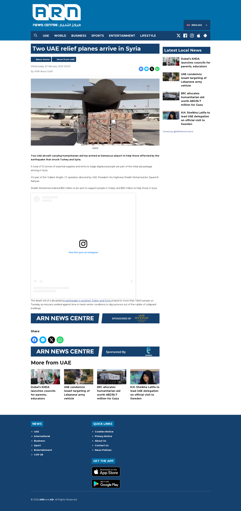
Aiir (52, 499)
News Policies (103, 450)
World (60, 35)
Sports (97, 35)
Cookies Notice (104, 431)
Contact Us (102, 445)
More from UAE (66, 59)
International (42, 436)
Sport (37, 445)
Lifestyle (148, 35)
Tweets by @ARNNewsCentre (178, 131)
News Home (43, 59)
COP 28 (38, 454)
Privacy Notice (103, 436)
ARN (41, 499)
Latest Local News (182, 50)
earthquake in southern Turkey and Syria (87, 300)
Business (78, 35)
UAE (46, 35)
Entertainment (122, 35)
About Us (100, 440)
